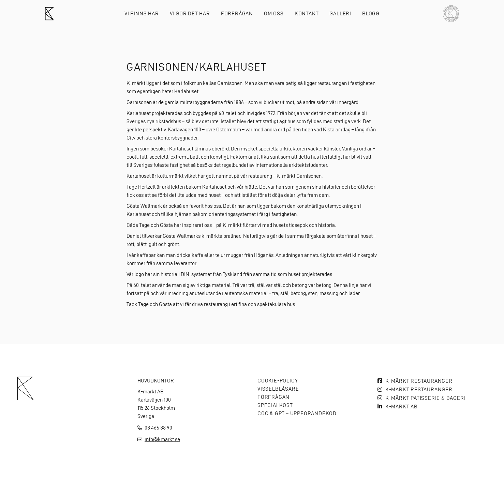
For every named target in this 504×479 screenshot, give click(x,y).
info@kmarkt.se (162, 439)
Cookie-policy (277, 380)
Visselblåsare (278, 389)
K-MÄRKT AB (401, 406)
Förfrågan (237, 13)
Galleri (340, 13)
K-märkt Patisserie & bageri (425, 398)
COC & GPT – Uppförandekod (297, 413)
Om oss (274, 13)
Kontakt (307, 13)
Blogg (371, 13)
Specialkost (275, 405)
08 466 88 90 (158, 428)
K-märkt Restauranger (419, 381)
